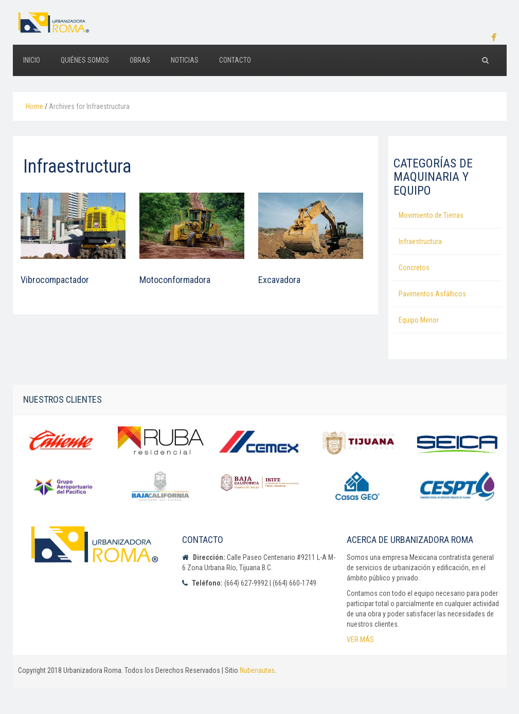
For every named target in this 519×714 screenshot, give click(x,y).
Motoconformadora (174, 279)
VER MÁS (360, 639)
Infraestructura (420, 241)
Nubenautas (257, 670)
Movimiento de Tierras (431, 215)
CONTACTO (235, 60)
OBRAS (140, 60)
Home (34, 106)
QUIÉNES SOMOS (85, 60)
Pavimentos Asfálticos (432, 294)
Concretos (414, 268)
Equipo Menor (419, 320)
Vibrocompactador (55, 279)
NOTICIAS (185, 60)
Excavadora (279, 279)
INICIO (31, 60)
